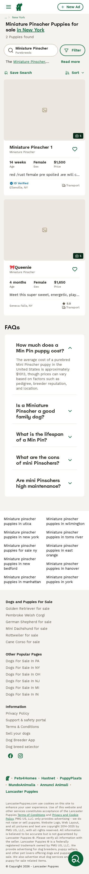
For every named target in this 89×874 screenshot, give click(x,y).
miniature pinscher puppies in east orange (62, 550)
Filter (72, 50)
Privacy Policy (17, 713)
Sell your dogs (18, 733)
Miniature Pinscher (29, 62)
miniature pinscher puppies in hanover (62, 566)
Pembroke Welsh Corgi (25, 615)
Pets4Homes (25, 778)
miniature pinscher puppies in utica (20, 521)
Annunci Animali (54, 785)
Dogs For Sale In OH (23, 674)
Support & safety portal (26, 720)
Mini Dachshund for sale (26, 628)
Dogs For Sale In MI (22, 688)
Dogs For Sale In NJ (23, 681)
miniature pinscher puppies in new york (21, 534)
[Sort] (75, 72)
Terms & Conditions (22, 727)
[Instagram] (20, 756)
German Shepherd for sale (29, 622)
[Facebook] (10, 756)
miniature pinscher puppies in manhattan (22, 579)
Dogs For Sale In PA (22, 661)
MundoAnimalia (22, 785)
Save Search (18, 73)
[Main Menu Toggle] (8, 7)
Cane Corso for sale (23, 642)
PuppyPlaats (71, 778)
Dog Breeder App (20, 740)
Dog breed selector (22, 747)
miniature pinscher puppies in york (62, 579)
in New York (30, 30)
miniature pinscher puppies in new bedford (20, 564)
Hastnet (48, 778)
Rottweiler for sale (22, 635)
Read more (70, 62)
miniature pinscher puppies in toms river (64, 534)
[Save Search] (75, 858)
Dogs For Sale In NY (23, 668)
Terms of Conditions (31, 815)
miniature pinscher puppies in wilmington (65, 521)
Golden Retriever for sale (28, 608)
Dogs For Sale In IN (22, 694)
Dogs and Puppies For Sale (29, 602)
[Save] (75, 149)
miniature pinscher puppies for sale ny (20, 548)
